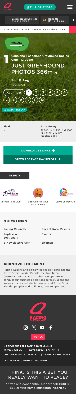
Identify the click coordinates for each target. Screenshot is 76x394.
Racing (17, 29)
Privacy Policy (12, 350)
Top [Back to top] (38, 337)
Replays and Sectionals (11, 236)
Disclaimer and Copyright (20, 354)
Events (46, 234)
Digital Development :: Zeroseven (25, 360)
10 (28, 99)
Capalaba (18, 56)
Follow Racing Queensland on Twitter (34, 327)
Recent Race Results (56, 229)
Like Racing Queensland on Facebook (50, 327)
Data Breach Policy (42, 350)
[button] (22, 20)
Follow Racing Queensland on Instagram (26, 327)
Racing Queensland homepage (38, 311)
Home (7, 7)
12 (42, 99)
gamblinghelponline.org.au (46, 387)
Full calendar (40, 7)
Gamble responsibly (57, 354)
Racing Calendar (32, 29)
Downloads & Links (35, 150)
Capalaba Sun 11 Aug (55, 29)
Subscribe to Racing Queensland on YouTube (42, 327)
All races (14, 92)
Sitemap (47, 242)
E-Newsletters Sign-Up (17, 244)
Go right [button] (73, 20)
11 (35, 99)
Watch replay (14, 109)
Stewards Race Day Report (38, 159)
